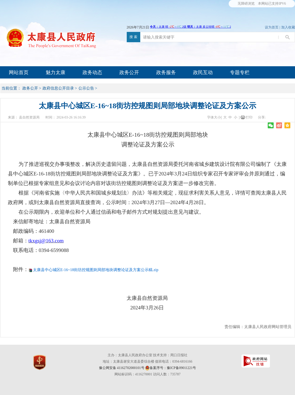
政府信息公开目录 (58, 88)
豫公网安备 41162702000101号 (121, 368)
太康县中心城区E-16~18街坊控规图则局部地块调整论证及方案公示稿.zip (95, 270)
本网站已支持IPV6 (272, 3)
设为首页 (272, 27)
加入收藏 (288, 27)
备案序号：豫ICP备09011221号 (173, 368)
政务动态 (92, 72)
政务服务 (166, 72)
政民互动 (203, 72)
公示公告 (86, 88)
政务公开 (129, 72)
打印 (249, 117)
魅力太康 (55, 72)
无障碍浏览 (246, 3)
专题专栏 (240, 72)
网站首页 (18, 72)
